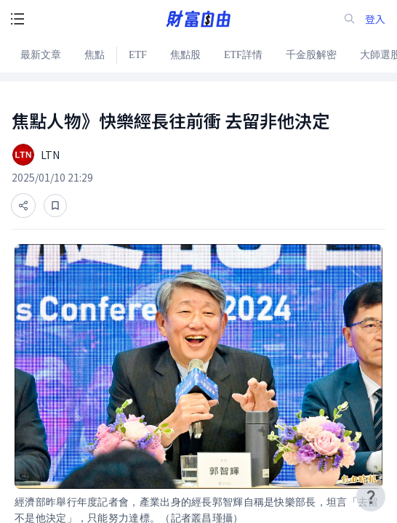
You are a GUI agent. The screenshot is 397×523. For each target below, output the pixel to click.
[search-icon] (349, 18)
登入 (375, 19)
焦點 (94, 54)
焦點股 (185, 54)
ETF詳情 (243, 54)
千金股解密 (311, 54)
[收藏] (55, 205)
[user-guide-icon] (370, 496)
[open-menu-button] (17, 19)
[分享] (23, 205)
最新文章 (40, 54)
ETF (138, 54)
